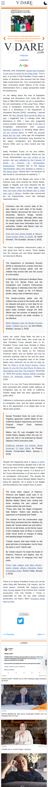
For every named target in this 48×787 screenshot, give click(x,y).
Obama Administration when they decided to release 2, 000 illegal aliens (24, 169)
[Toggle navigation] (2, 3)
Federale (24, 55)
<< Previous (8, 634)
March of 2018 (37, 462)
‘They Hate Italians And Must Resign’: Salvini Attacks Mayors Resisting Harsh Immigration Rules (24, 568)
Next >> (41, 634)
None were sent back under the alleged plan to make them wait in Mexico (24, 190)
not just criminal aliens (13, 133)
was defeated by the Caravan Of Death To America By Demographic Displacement (24, 163)
